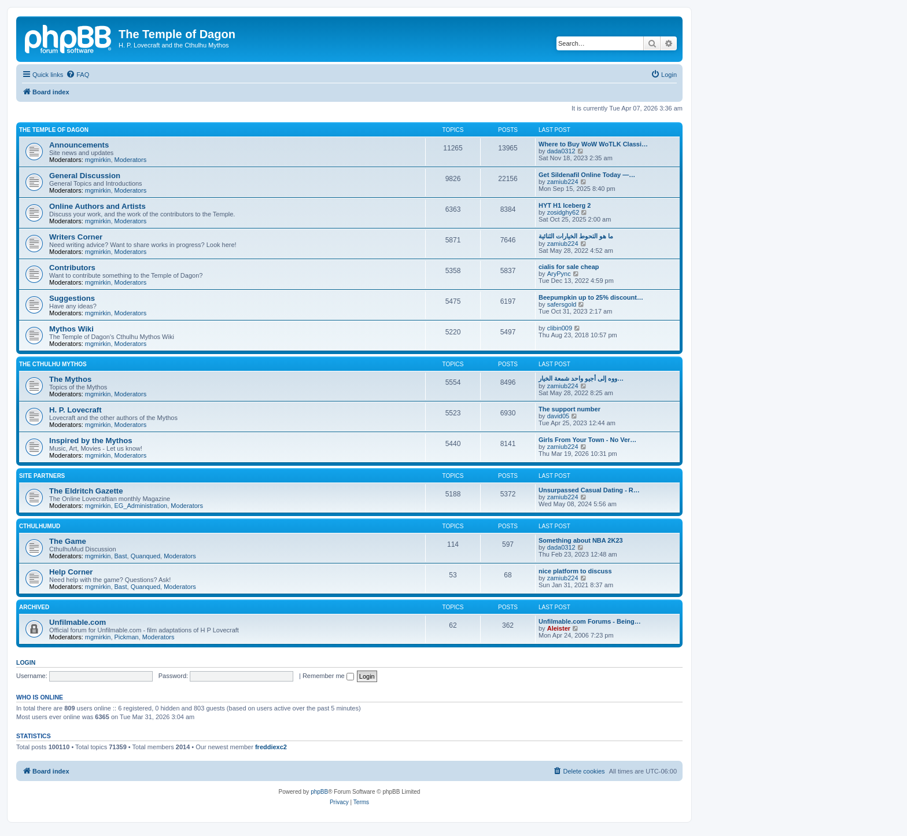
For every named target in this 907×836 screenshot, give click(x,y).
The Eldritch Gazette (86, 491)
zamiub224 (562, 181)
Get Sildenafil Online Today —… (587, 174)
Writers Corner (75, 237)
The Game (67, 541)
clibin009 (559, 328)
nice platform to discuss (575, 571)
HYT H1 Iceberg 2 (565, 205)
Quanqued (145, 556)
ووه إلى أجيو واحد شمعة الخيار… (581, 378)
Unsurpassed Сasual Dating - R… (589, 490)
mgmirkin (98, 159)
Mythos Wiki (71, 329)
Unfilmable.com (77, 622)
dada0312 (561, 151)
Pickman (127, 637)
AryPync (559, 273)
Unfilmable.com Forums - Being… (590, 621)
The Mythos (70, 379)
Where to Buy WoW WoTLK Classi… (593, 144)
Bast (121, 556)
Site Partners (42, 476)
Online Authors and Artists (97, 206)
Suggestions (72, 298)
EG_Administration (141, 505)
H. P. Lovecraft (75, 410)
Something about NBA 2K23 (581, 540)
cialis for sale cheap (569, 266)
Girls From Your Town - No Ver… (587, 439)
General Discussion (84, 175)
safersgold (562, 304)
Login (25, 662)
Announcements (79, 145)
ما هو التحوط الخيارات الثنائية (576, 236)
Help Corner (71, 572)
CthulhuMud (39, 526)
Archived (34, 607)
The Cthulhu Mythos (53, 364)
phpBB (319, 792)
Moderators (131, 159)
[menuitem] (77, 75)
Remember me (328, 675)
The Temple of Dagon (54, 130)
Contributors (72, 267)
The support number (569, 409)
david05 (558, 416)
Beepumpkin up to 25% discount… (591, 297)
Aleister (558, 628)
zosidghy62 (563, 212)
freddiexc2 (271, 746)
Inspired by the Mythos (90, 440)
